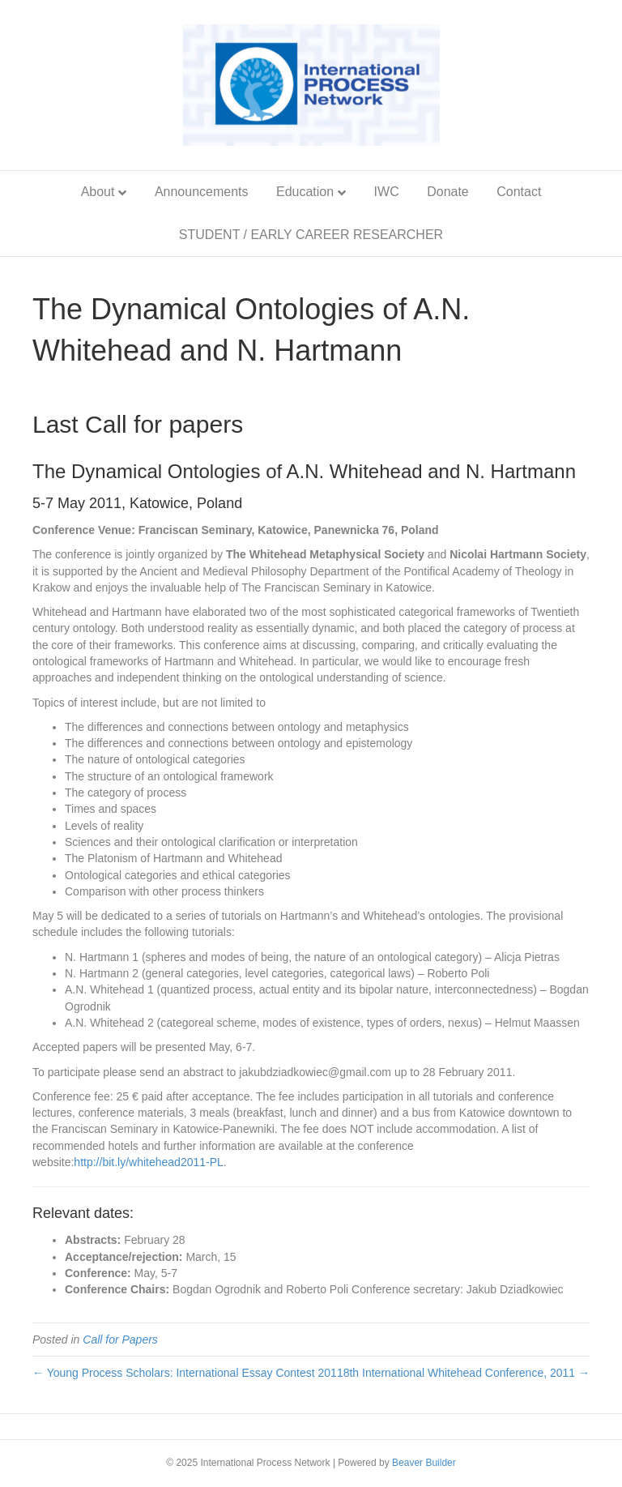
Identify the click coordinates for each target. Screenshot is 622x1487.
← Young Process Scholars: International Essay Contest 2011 (187, 1372)
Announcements (202, 192)
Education (305, 192)
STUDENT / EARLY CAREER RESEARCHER (311, 234)
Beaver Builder (424, 1462)
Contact (518, 192)
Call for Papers (120, 1339)
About (98, 192)
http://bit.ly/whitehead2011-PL (148, 1162)
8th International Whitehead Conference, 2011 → (466, 1372)
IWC (386, 192)
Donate (448, 192)
